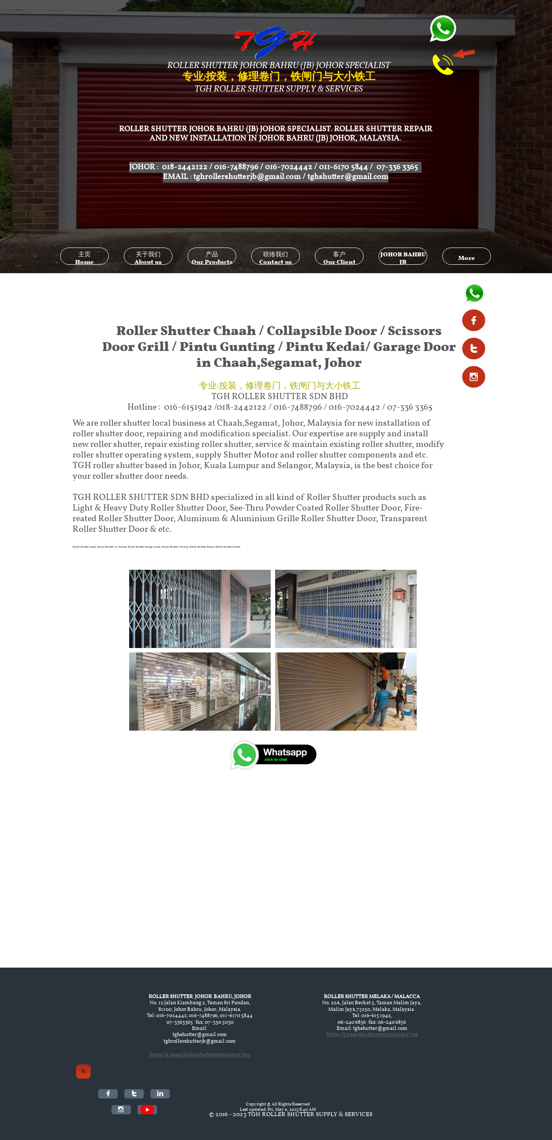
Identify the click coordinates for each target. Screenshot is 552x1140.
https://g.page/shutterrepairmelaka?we (372, 1034)
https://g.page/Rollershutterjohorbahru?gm (200, 1055)
